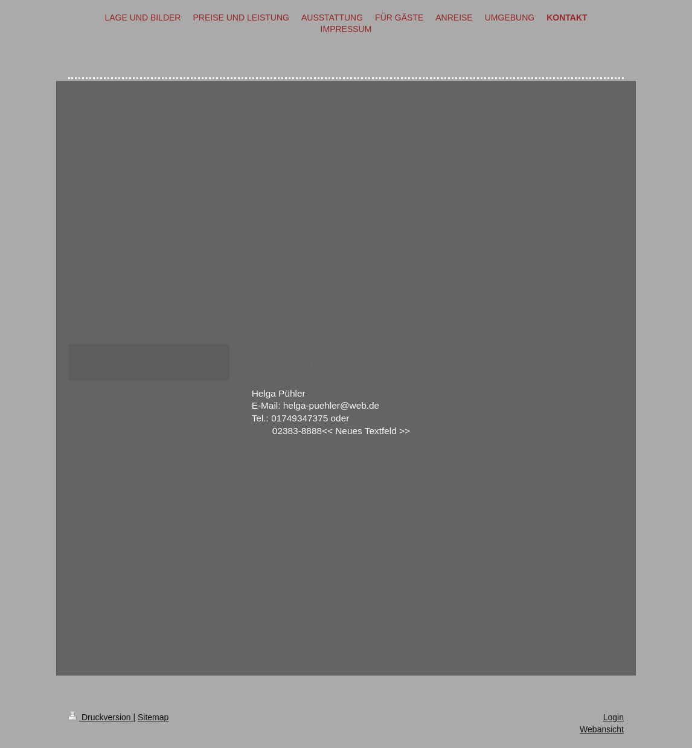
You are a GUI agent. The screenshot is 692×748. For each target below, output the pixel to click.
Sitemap (153, 717)
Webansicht (602, 729)
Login (613, 717)
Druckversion (100, 717)
